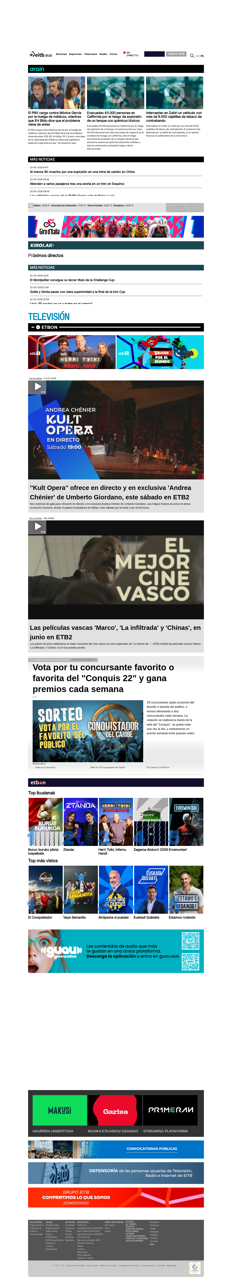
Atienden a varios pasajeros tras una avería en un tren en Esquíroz (77, 184)
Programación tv (37, 1225)
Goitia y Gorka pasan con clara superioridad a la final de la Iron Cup (77, 292)
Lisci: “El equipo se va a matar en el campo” (61, 304)
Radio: (49, 1222)
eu (197, 56)
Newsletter (154, 1222)
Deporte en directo (85, 1258)
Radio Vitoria (51, 1231)
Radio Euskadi (52, 1228)
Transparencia (148, 1265)
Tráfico (130, 1226)
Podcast (49, 1246)
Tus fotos (175, 205)
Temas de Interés (135, 1236)
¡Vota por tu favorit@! (45, 767)
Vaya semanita (36, 1234)
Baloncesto (82, 1252)
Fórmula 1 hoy (83, 1237)
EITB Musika (51, 1237)
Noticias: (70, 1222)
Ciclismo (81, 1249)
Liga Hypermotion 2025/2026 (90, 1234)
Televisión (90, 54)
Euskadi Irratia (52, 1225)
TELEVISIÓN (48, 317)
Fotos (107, 1228)
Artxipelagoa (51, 1249)
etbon (49, 327)
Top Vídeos (110, 1225)
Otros (113, 54)
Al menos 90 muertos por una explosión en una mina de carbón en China (82, 172)
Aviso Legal (92, 1265)
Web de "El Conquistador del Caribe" (108, 767)
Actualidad (69, 1225)
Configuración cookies (129, 1265)
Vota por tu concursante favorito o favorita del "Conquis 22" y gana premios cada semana (103, 678)
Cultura (68, 1234)
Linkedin (153, 1238)
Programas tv (35, 1228)
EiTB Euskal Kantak (54, 1240)
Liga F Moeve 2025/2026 (88, 1231)
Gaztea (49, 1234)
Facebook (154, 1225)
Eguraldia (69, 1240)
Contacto (161, 1265)
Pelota (80, 1246)
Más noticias (42, 159)
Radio (103, 54)
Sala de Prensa (134, 1241)
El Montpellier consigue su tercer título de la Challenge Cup (72, 280)
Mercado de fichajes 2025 (88, 1240)
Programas (51, 1243)
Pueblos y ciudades (137, 1238)
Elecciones (132, 1231)
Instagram (154, 1232)
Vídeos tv (34, 1231)
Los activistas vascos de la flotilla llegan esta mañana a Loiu (72, 196)
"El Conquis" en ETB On (157, 767)
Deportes (75, 54)
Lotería (130, 1234)
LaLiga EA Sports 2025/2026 (90, 1228)
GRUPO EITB (176, 53)
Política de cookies (108, 1265)
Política (68, 1231)
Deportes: (83, 1222)
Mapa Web (171, 1265)
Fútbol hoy (82, 1225)
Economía (69, 1228)
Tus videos (175, 209)
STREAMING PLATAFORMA (165, 1131)
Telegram (154, 1235)
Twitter (153, 1228)
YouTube (154, 1241)
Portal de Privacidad (75, 1265)
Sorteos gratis (134, 1229)
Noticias (61, 54)
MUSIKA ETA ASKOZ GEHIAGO (113, 1131)
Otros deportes (84, 1255)
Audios (108, 1231)
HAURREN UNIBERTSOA (53, 1131)
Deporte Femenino (85, 1243)
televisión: (36, 1222)
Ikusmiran (69, 1237)
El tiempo (131, 1224)
